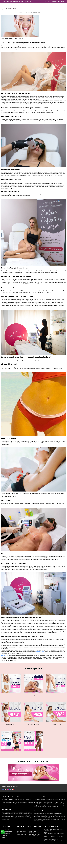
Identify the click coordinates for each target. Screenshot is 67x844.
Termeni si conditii (5, 829)
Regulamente (4, 835)
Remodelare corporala (45, 5)
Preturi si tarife (28, 12)
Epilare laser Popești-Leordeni (41, 796)
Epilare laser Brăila (39, 811)
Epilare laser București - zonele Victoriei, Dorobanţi (14, 796)
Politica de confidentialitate (7, 831)
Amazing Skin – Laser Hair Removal (9, 644)
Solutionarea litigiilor (6, 839)
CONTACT (48, 1)
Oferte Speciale (36, 12)
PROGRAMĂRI (61, 1)
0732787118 (54, 1)
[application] (37, 5)
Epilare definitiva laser (24, 6)
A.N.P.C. (3, 837)
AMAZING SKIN (4, 655)
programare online (40, 651)
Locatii (21, 12)
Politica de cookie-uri (6, 833)
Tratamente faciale (57, 5)
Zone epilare (34, 5)
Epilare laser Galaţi (6, 809)
